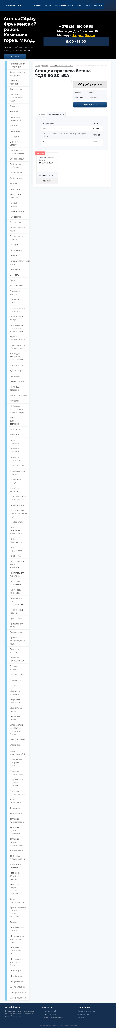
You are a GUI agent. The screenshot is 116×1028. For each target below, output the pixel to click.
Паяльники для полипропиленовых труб (19, 513)
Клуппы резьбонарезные (17, 338)
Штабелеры (15, 970)
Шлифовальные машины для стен (17, 950)
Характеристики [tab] (56, 114)
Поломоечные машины (16, 611)
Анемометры (16, 89)
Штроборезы (16, 976)
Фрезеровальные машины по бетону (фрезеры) (18, 912)
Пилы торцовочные (16, 540)
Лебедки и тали (17, 381)
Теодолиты (15, 808)
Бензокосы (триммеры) (15, 118)
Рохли (13, 685)
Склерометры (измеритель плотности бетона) (16, 729)
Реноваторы (15, 680)
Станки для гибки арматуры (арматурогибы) (17, 749)
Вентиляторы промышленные (17, 152)
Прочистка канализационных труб (18, 640)
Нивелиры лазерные (14, 450)
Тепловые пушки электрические (17, 842)
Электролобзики (17, 987)
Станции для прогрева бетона (16, 762)
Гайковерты (15, 217)
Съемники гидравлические (17, 792)
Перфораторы (16, 522)
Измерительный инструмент (17, 309)
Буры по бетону (14, 143)
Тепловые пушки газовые (17, 820)
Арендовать (90, 105)
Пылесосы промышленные (17, 659)
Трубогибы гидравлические (17, 857)
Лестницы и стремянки (15, 388)
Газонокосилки (17, 211)
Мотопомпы (15, 435)
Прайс (88, 5)
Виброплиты (16, 173)
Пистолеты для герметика (17, 574)
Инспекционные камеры (17, 318)
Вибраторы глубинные (15, 165)
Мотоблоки (15, 429)
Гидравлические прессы (17, 237)
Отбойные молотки (14, 489)
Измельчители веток (16, 301)
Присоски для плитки (16, 625)
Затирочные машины (15, 292)
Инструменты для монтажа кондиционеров (17, 328)
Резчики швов (16, 674)
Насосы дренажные (15, 441)
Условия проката (84, 1014)
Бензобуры (15, 111)
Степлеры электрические (17, 772)
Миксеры (14, 401)
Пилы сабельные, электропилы (16, 530)
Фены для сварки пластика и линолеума (15, 889)
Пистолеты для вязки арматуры (17, 564)
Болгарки (14, 136)
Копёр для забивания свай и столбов (17, 356)
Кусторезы (15, 376)
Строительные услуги (64, 5)
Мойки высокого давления (14, 421)
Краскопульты (16, 365)
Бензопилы (15, 125)
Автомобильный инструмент (17, 65)
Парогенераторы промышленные (18, 498)
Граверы (14, 244)
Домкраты (14, 275)
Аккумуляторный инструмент (18, 73)
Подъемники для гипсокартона (16, 601)
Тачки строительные (16, 801)
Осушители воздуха (15, 481)
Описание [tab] (41, 114)
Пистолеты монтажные (15, 583)
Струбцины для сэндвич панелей (17, 782)
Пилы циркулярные (16, 549)
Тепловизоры (16, 813)
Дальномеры (16, 250)
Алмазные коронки (14, 82)
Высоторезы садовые (15, 196)
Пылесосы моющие (14, 650)
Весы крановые (17, 159)
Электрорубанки (18, 998)
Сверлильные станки (16, 709)
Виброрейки (16, 178)
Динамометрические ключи (19, 262)
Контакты (98, 5)
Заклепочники (16, 286)
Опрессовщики (17, 465)
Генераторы (15, 222)
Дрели (13, 280)
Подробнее (47, 181)
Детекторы (15, 255)
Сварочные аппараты (15, 692)
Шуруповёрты (16, 981)
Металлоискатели (18, 395)
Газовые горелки (13, 204)
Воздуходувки (16, 189)
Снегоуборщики (17, 739)
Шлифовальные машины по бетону (17, 962)
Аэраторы (14, 106)
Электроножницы (18, 992)
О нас (79, 5)
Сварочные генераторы (15, 701)
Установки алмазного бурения (15, 876)
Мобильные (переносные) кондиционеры (17, 409)
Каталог (48, 5)
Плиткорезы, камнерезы (16, 591)
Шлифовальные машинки (17, 929)
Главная (37, 5)
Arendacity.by (14, 5)
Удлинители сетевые (15, 866)
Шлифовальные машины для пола (17, 939)
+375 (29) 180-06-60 (51, 1011)
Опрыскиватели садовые (17, 472)
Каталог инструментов (86, 1011)
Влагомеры (15, 183)
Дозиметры (15, 269)
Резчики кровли (13, 667)
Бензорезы (15, 131)
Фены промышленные (17, 900)
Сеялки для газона (15, 718)
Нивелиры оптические (15, 458)
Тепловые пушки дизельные (15, 830)
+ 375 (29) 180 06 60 (76, 26)
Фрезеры (14, 922)
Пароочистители (18, 505)
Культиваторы (16, 370)
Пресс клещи (16, 618)
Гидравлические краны (17, 229)
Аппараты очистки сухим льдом (17, 97)
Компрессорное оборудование (17, 346)
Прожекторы (16, 632)
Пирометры (15, 556)
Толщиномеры (16, 850)
